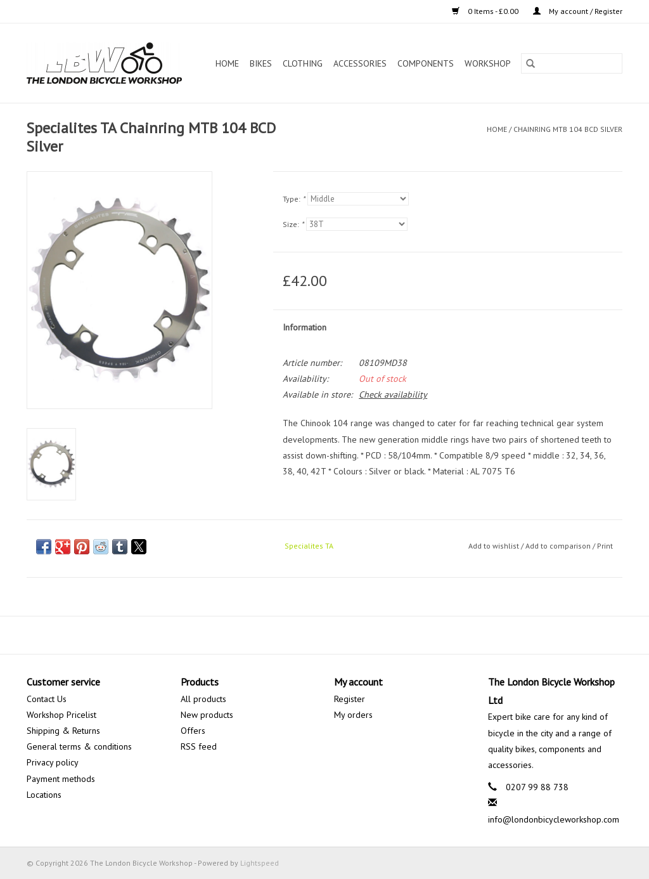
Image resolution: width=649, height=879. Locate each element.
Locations (44, 794)
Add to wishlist (494, 545)
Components (425, 63)
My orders (353, 714)
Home (227, 63)
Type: (294, 199)
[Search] (571, 63)
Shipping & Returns (63, 730)
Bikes (261, 63)
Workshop (488, 63)
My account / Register (577, 11)
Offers (193, 730)
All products (203, 699)
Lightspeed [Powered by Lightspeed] (259, 863)
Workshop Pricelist (61, 714)
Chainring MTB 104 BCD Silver (567, 129)
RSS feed (199, 746)
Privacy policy (53, 762)
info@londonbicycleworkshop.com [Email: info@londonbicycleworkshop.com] (553, 819)
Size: (293, 224)
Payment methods (61, 779)
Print (605, 545)
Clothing (303, 63)
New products (207, 714)
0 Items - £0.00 (486, 11)
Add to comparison (559, 545)
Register (349, 699)
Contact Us (47, 699)
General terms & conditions (79, 746)
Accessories (360, 63)
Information (304, 327)
